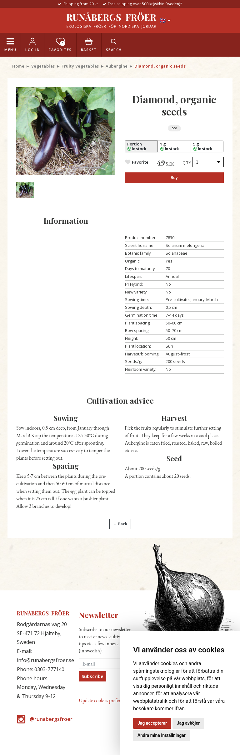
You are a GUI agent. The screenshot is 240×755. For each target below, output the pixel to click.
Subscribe (92, 676)
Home (18, 66)
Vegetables (43, 66)
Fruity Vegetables (80, 66)
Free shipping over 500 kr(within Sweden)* (145, 4)
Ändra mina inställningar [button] (162, 735)
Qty (187, 163)
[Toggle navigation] (10, 45)
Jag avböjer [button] (188, 723)
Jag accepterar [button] (152, 723)
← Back (120, 524)
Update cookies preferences (104, 700)
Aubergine (117, 66)
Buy (174, 177)
